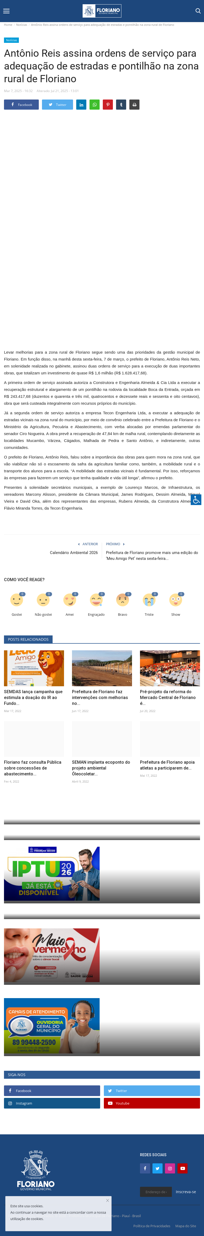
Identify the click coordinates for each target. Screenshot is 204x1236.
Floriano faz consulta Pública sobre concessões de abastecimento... (32, 768)
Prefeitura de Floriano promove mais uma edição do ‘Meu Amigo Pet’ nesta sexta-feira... (152, 555)
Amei (70, 614)
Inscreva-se (186, 1191)
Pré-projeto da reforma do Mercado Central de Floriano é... (168, 697)
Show (175, 614)
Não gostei (43, 614)
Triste (149, 614)
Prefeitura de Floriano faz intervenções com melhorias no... (100, 697)
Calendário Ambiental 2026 (74, 552)
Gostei (17, 614)
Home (8, 25)
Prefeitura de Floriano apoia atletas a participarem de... (167, 765)
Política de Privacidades (151, 1225)
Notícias (21, 25)
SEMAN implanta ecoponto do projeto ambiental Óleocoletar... (101, 768)
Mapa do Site (185, 1225)
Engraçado (96, 614)
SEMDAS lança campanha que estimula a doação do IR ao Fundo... (33, 697)
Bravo (122, 614)
